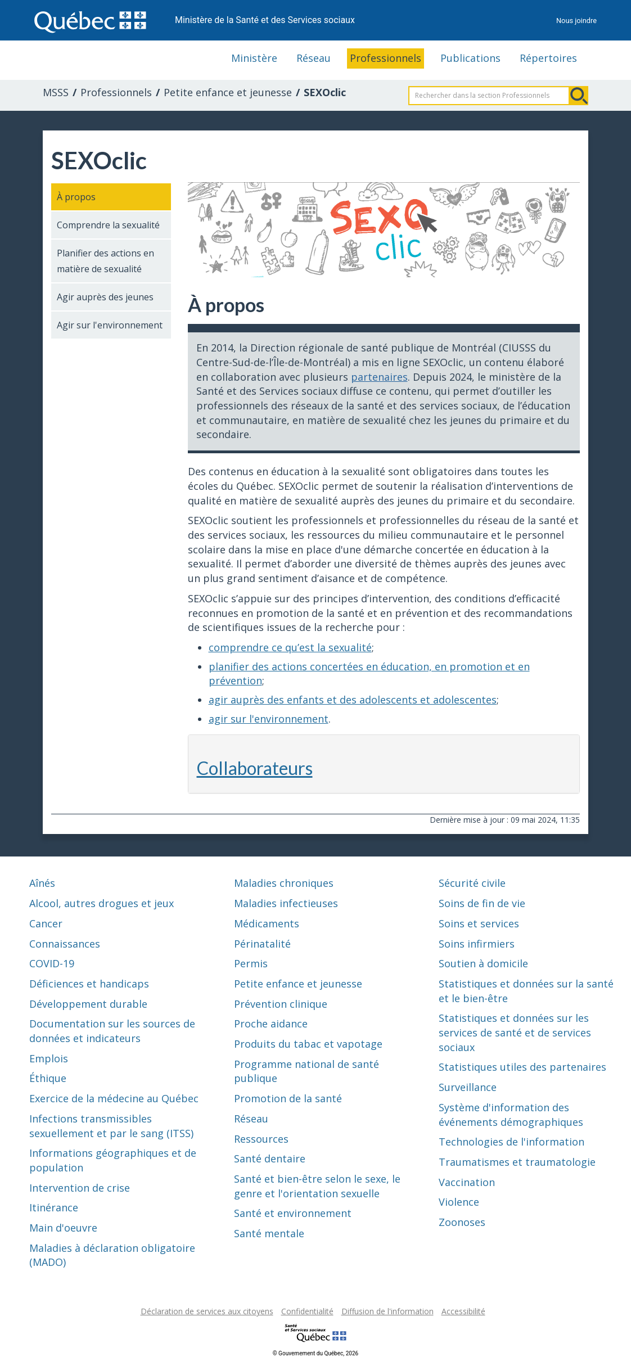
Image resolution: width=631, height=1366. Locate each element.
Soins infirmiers (477, 943)
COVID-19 (51, 963)
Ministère (254, 58)
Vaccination (467, 1182)
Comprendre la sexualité (108, 225)
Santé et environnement (292, 1213)
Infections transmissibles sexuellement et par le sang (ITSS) (111, 1126)
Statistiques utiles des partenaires (522, 1067)
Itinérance (53, 1207)
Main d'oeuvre (63, 1227)
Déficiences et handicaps (89, 983)
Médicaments (266, 923)
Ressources (261, 1139)
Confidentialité (307, 1311)
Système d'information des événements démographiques (511, 1115)
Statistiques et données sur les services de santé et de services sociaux (515, 1032)
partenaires (379, 377)
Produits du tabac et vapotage (308, 1044)
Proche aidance (271, 1023)
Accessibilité (463, 1311)
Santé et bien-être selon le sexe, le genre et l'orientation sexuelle (317, 1186)
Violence (459, 1202)
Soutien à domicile (483, 963)
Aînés (42, 883)
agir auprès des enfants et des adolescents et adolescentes (353, 699)
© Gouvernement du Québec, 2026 (315, 1353)
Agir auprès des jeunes (105, 297)
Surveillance (468, 1087)
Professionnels (385, 58)
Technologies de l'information (511, 1141)
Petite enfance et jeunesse (228, 92)
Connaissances (64, 943)
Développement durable (88, 1004)
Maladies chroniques (283, 883)
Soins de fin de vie (482, 903)
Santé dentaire (269, 1158)
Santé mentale (269, 1233)
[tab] (384, 764)
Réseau (313, 58)
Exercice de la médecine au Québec (114, 1098)
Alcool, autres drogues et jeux (101, 903)
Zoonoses (462, 1222)
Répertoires (548, 58)
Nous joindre (576, 20)
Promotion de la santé (288, 1098)
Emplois (48, 1058)
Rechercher (578, 95)
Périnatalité (262, 943)
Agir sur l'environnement (110, 325)
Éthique (47, 1078)
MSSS (56, 92)
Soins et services (479, 923)
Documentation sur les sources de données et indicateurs (112, 1031)
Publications (470, 58)
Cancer (45, 923)
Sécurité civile (472, 883)
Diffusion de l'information (387, 1311)
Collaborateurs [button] (255, 768)
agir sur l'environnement (268, 718)
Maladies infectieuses (286, 903)
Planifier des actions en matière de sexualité (105, 261)
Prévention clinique (280, 1004)
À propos (76, 197)
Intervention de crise (79, 1187)
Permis (251, 963)
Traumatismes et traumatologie (517, 1162)
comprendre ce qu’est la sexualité (290, 647)
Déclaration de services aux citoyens (207, 1311)
